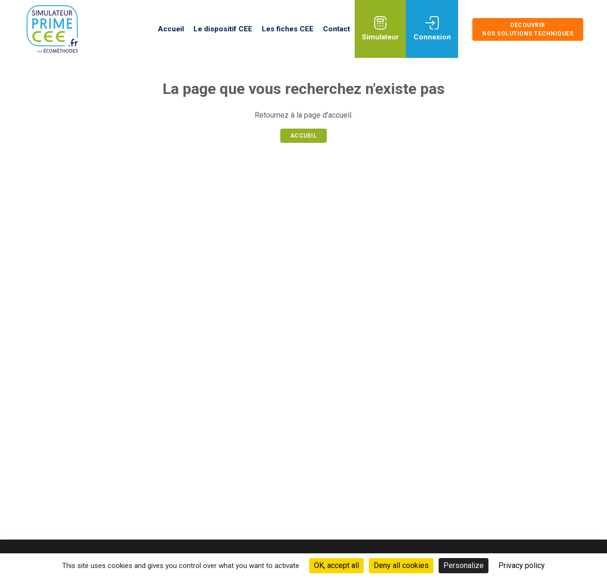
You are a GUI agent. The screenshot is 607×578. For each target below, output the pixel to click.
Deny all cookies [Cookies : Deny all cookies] (401, 565)
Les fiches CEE (287, 29)
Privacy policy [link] (521, 565)
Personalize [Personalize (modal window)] (463, 565)
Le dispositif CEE (222, 29)
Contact (336, 29)
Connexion (432, 37)
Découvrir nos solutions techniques (527, 29)
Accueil (171, 29)
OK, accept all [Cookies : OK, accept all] (336, 565)
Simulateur (380, 37)
